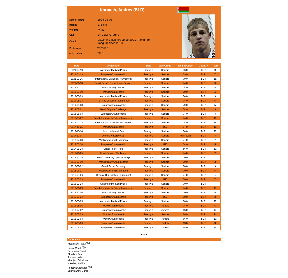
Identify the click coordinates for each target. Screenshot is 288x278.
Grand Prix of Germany (113, 166)
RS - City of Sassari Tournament (113, 100)
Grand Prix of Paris (113, 148)
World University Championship (113, 157)
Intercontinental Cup (113, 131)
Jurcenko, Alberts (77, 257)
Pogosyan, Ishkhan (80, 267)
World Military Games (113, 87)
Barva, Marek (77, 248)
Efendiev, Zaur (75, 254)
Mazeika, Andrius (76, 263)
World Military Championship (113, 162)
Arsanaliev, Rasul (79, 243)
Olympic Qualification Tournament (113, 175)
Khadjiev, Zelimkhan (78, 260)
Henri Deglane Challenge (113, 109)
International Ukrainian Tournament (113, 78)
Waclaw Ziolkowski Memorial (113, 140)
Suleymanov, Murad (78, 270)
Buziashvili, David (77, 251)
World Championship (113, 92)
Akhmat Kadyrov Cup (113, 135)
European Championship (113, 74)
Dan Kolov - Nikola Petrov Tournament (113, 118)
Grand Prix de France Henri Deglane (113, 83)
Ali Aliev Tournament (113, 214)
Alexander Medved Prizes (113, 70)
